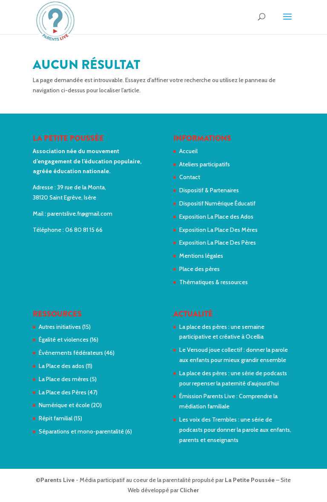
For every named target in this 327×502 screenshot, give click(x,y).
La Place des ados (61, 366)
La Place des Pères (62, 392)
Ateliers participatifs (204, 164)
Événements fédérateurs (71, 353)
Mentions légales (201, 256)
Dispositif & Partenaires (209, 190)
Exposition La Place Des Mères (218, 230)
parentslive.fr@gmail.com (79, 213)
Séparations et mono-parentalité (81, 431)
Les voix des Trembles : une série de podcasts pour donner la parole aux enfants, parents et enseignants (235, 430)
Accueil (188, 151)
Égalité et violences (64, 339)
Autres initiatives (60, 327)
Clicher (189, 490)
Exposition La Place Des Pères (217, 242)
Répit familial (55, 418)
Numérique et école (64, 405)
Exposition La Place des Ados (216, 216)
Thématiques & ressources (213, 282)
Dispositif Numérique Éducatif (217, 203)
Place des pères (199, 269)
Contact (189, 177)
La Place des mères (64, 379)
